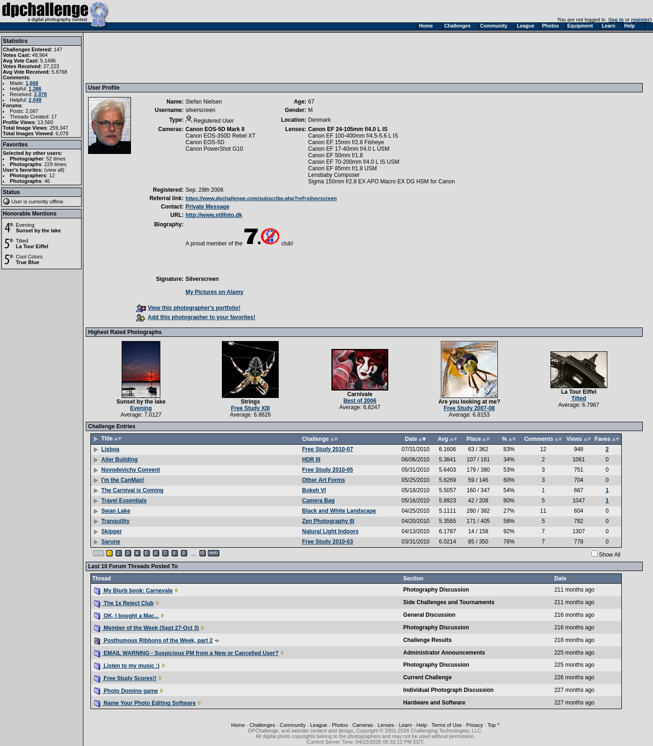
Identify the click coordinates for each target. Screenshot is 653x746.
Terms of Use (447, 725)
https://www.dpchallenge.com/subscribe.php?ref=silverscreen (261, 198)
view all (54, 170)
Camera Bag (318, 500)
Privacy (474, 725)
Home (238, 725)
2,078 (40, 94)
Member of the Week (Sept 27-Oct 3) (146, 628)
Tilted (22, 241)
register (640, 19)
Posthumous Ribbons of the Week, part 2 (153, 640)
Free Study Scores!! (125, 678)
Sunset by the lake (38, 230)
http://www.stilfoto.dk (214, 215)
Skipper (111, 531)
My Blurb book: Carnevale (133, 590)
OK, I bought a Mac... (126, 616)
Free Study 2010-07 (327, 449)
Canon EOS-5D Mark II (215, 129)
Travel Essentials (123, 500)
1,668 (32, 83)
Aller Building (119, 459)
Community (293, 725)
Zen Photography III (328, 521)
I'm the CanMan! (122, 480)
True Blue (27, 262)
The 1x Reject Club (124, 603)
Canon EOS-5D (205, 142)
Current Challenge (427, 677)
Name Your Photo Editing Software (145, 703)
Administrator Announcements (444, 652)
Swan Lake (115, 511)
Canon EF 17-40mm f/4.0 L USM (348, 149)
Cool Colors (29, 256)
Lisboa (110, 449)
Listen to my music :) (126, 665)
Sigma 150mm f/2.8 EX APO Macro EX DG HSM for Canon (381, 181)
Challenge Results (427, 640)
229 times (55, 164)
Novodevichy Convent (130, 470)
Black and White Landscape (339, 511)
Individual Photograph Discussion (448, 690)
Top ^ (494, 725)
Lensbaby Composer (334, 175)
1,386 (34, 88)
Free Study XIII (250, 408)
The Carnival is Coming (132, 490)
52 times (56, 158)
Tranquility (115, 521)
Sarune (110, 541)
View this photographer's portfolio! (188, 308)
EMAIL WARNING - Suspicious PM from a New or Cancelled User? (186, 653)
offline (56, 201)
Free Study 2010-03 (327, 541)
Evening (25, 225)
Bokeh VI (314, 490)
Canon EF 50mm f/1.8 (335, 155)
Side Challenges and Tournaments (449, 602)
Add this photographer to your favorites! (195, 317)
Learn (405, 725)
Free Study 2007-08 (469, 408)
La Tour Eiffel (32, 246)
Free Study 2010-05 (327, 470)
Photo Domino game (126, 691)
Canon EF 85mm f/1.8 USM (342, 168)
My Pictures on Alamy (214, 292)
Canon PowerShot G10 (214, 149)
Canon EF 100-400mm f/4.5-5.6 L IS (353, 135)
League (318, 725)
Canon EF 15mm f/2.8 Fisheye (346, 142)
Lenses (386, 725)
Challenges (262, 725)
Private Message (207, 206)
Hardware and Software (434, 702)
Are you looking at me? (469, 401)
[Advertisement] (257, 57)
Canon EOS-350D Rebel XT (220, 135)
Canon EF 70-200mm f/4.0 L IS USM (353, 162)
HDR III (311, 459)
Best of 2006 (360, 400)
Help (422, 725)
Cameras (362, 725)
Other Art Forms (323, 480)
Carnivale (359, 394)
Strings (250, 401)
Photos (340, 725)
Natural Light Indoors (330, 531)
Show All (609, 554)
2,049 (34, 100)
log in (617, 19)
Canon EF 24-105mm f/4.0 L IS (348, 129)
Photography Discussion (436, 589)
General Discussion (429, 615)
